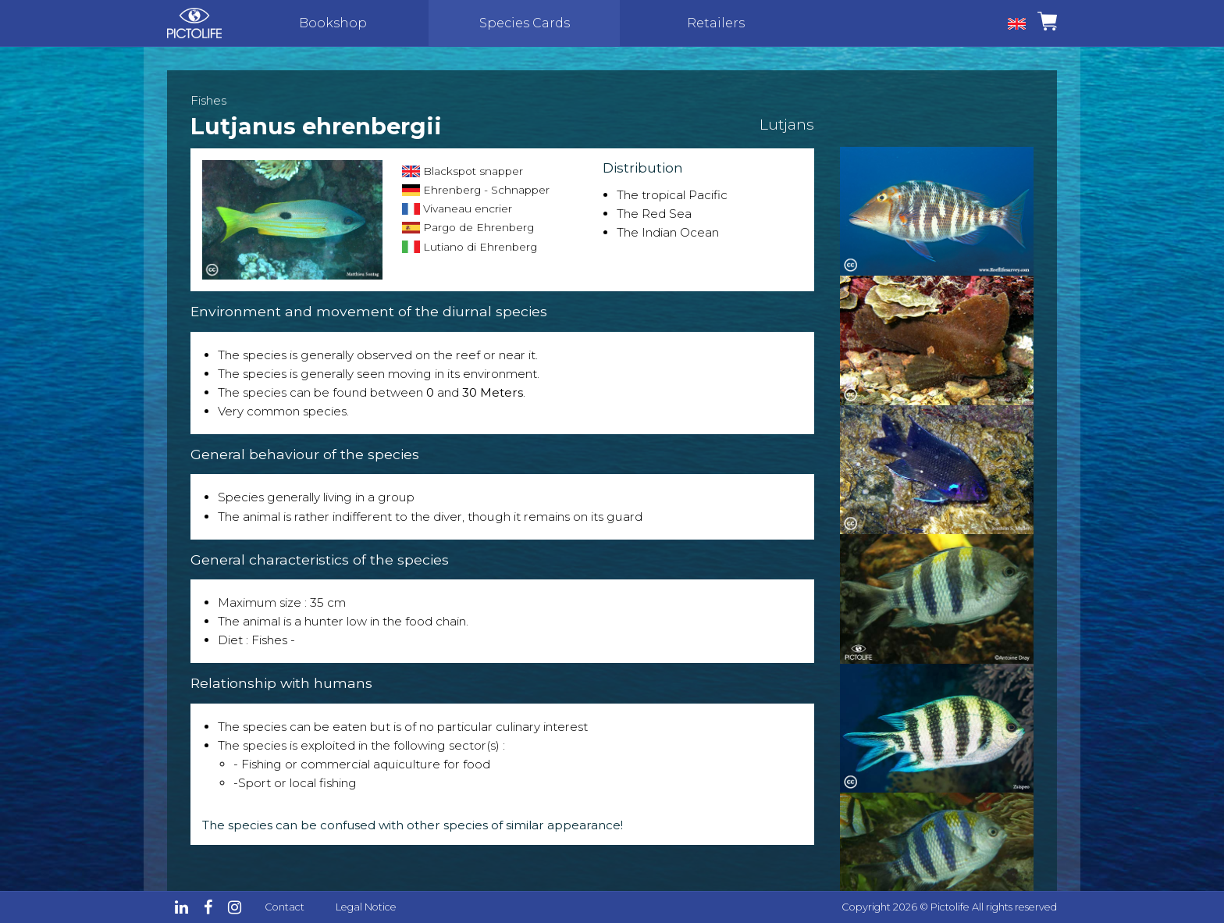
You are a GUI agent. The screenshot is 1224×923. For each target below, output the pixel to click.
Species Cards (524, 23)
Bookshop (333, 23)
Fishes (208, 100)
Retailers (716, 23)
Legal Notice (366, 907)
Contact (284, 907)
